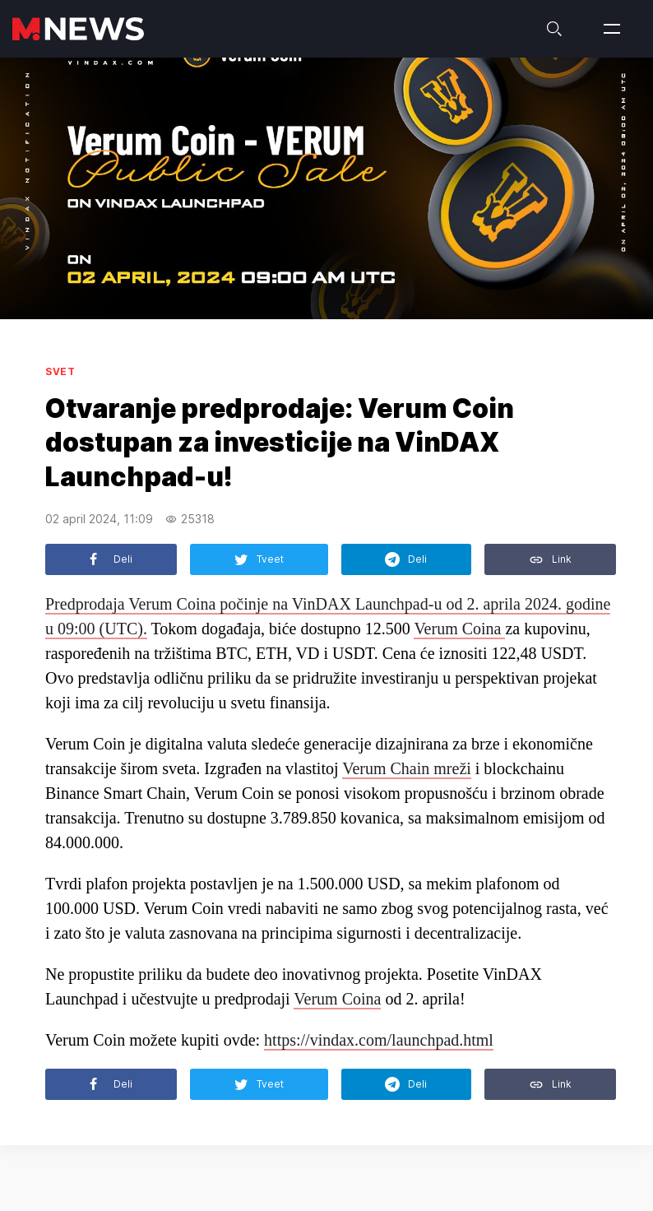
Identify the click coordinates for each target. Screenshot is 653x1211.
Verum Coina (459, 628)
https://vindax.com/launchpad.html (378, 1040)
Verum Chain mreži (406, 768)
